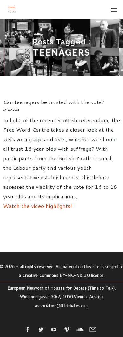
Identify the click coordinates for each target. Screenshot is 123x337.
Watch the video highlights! (37, 205)
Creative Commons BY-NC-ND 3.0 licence (62, 275)
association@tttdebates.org (61, 305)
